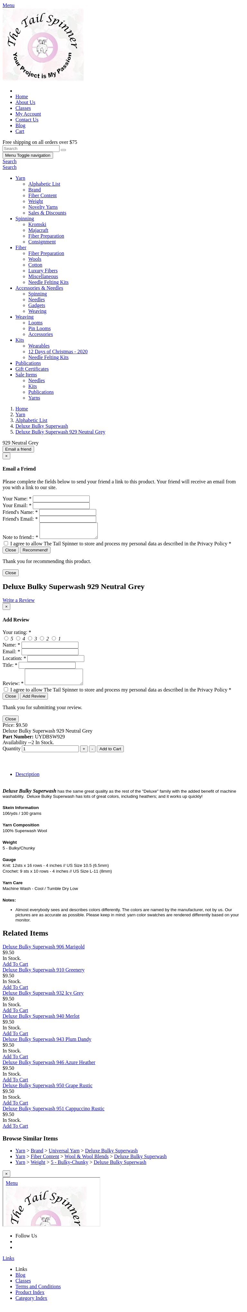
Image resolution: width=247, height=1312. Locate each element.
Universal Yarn (64, 1156)
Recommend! (35, 552)
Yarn (20, 178)
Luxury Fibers (43, 270)
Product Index (29, 1298)
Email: (11, 654)
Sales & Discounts (47, 213)
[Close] (6, 456)
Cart (19, 131)
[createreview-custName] (50, 648)
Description (27, 780)
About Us (25, 102)
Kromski (37, 224)
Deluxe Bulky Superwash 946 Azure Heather (49, 1068)
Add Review (34, 702)
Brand (34, 189)
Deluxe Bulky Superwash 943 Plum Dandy (47, 1045)
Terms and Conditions (38, 1292)
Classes (23, 108)
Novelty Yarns (43, 207)
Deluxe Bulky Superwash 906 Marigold (44, 952)
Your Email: (17, 505)
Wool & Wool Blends (87, 1162)
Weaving (37, 311)
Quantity (12, 754)
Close (10, 552)
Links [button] (8, 1264)
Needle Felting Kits (48, 282)
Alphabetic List (44, 184)
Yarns (34, 398)
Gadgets (36, 305)
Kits (19, 340)
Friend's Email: (20, 519)
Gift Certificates (32, 369)
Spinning (24, 218)
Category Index (31, 1304)
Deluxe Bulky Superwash (111, 1156)
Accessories (40, 334)
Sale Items (26, 374)
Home (21, 96)
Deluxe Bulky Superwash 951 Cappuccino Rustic (54, 1114)
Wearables (39, 345)
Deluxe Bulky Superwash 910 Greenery (44, 975)
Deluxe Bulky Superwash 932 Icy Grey (43, 998)
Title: (10, 668)
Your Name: (17, 498)
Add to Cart (110, 754)
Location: (14, 661)
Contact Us (27, 119)
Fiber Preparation (46, 236)
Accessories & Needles (39, 288)
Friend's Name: (20, 512)
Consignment (42, 241)
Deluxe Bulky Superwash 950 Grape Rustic (48, 1091)
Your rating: (17, 635)
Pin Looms (39, 328)
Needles (36, 299)
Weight (35, 201)
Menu (27, 155)
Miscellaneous (43, 276)
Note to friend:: (20, 540)
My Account (28, 114)
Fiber (20, 247)
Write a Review (19, 603)
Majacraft (38, 230)
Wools (34, 259)
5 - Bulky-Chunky (69, 1168)
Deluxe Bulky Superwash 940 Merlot (41, 1022)
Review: (13, 689)
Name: (11, 647)
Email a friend (18, 449)
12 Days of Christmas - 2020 (57, 351)
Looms (35, 322)
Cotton (35, 265)
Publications (28, 363)
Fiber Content (42, 195)
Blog (20, 125)
